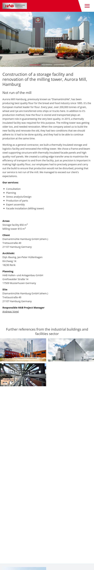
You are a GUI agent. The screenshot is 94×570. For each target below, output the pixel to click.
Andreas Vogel (10, 311)
